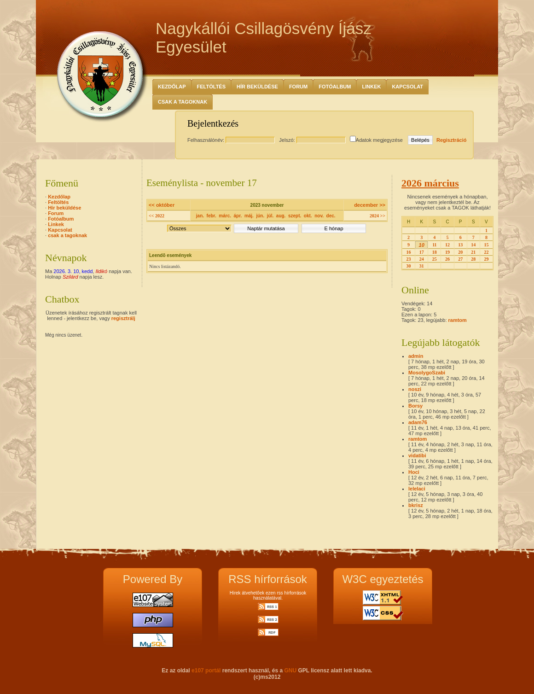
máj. (249, 215)
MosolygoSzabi (426, 372)
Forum (298, 86)
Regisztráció (451, 140)
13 (460, 244)
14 (473, 244)
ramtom (457, 320)
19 (447, 252)
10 (421, 245)
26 (447, 259)
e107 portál (206, 670)
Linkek (371, 86)
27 (460, 259)
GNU (290, 670)
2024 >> (377, 215)
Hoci (413, 472)
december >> (369, 205)
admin (415, 356)
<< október (161, 205)
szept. (294, 215)
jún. (260, 215)
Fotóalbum (335, 86)
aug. (281, 215)
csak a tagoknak (182, 102)
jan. (200, 215)
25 (434, 259)
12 (447, 244)
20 (460, 252)
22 (486, 252)
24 (421, 259)
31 (421, 265)
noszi (414, 389)
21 (473, 252)
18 (434, 252)
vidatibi (417, 455)
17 (421, 252)
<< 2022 (156, 215)
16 (408, 252)
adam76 (417, 422)
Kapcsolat (407, 86)
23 (408, 259)
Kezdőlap (172, 86)
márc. (225, 215)
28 (473, 259)
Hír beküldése (257, 86)
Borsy (415, 405)
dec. (331, 215)
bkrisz (415, 505)
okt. (308, 215)
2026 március (430, 183)
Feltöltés (211, 86)
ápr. (238, 215)
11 (434, 244)
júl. (270, 215)
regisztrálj (123, 318)
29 (486, 259)
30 (408, 265)
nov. (319, 215)
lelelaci (416, 488)
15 (486, 244)
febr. (211, 215)
